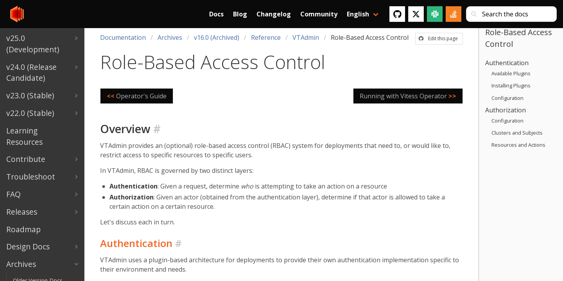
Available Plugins (511, 73)
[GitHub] (397, 14)
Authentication (507, 63)
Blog (240, 14)
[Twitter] (416, 14)
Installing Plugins (511, 85)
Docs (216, 14)
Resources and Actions (518, 144)
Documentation (123, 37)
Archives (170, 37)
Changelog (273, 14)
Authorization (505, 110)
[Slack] (435, 14)
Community (318, 14)
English (358, 14)
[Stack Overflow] (453, 14)
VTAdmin (305, 37)
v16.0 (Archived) (216, 37)
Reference (266, 37)
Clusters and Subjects (517, 132)
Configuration (507, 97)
